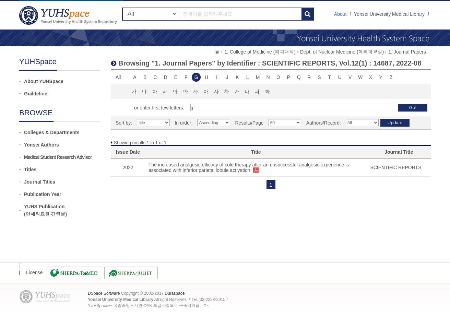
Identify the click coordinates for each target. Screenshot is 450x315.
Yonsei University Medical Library (389, 14)
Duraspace (175, 293)
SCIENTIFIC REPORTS (395, 167)
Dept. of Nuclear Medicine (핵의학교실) (342, 52)
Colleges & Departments (52, 132)
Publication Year (42, 194)
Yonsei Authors (41, 145)
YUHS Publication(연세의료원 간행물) (45, 210)
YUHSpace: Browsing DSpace (69, 15)
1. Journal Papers (407, 52)
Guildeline (35, 93)
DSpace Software (104, 293)
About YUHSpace (43, 81)
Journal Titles (39, 182)
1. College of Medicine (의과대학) (260, 52)
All (118, 77)
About (340, 14)
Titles (30, 169)
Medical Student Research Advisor (58, 157)
